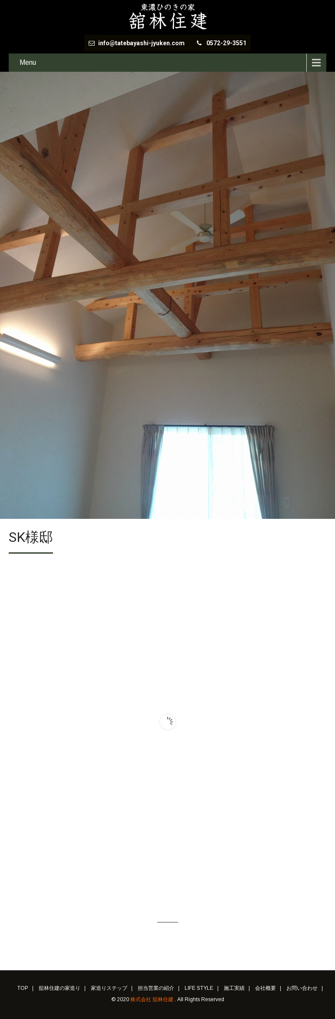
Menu (28, 62)
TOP (22, 988)
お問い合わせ (302, 988)
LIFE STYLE (199, 988)
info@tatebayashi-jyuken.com (142, 43)
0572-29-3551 (226, 43)
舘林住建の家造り (59, 988)
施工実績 (234, 988)
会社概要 (265, 988)
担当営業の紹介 (156, 988)
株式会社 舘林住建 (152, 999)
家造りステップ (109, 988)
